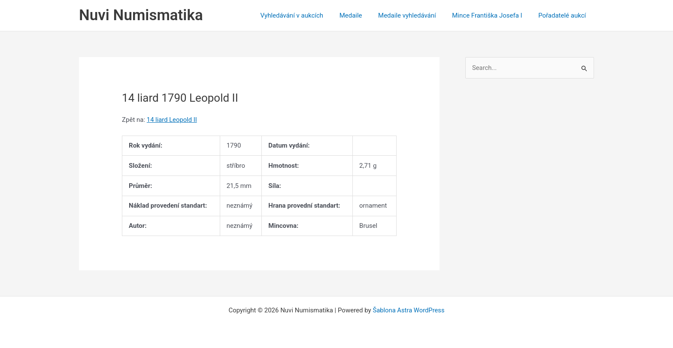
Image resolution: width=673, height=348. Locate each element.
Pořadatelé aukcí (564, 15)
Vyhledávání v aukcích (306, 15)
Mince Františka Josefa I (492, 15)
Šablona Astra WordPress (408, 310)
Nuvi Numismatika (141, 15)
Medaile (362, 15)
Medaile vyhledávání (415, 15)
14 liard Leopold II (172, 120)
